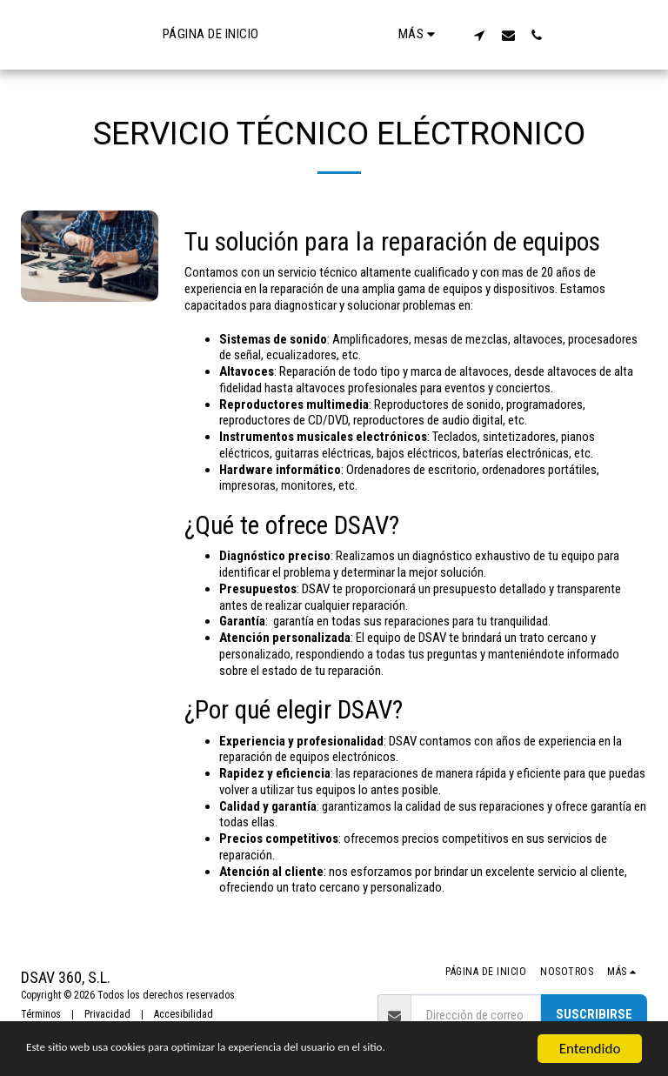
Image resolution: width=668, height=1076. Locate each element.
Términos (41, 1014)
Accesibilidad (183, 1014)
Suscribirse (594, 1014)
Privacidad (107, 1014)
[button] (544, 35)
